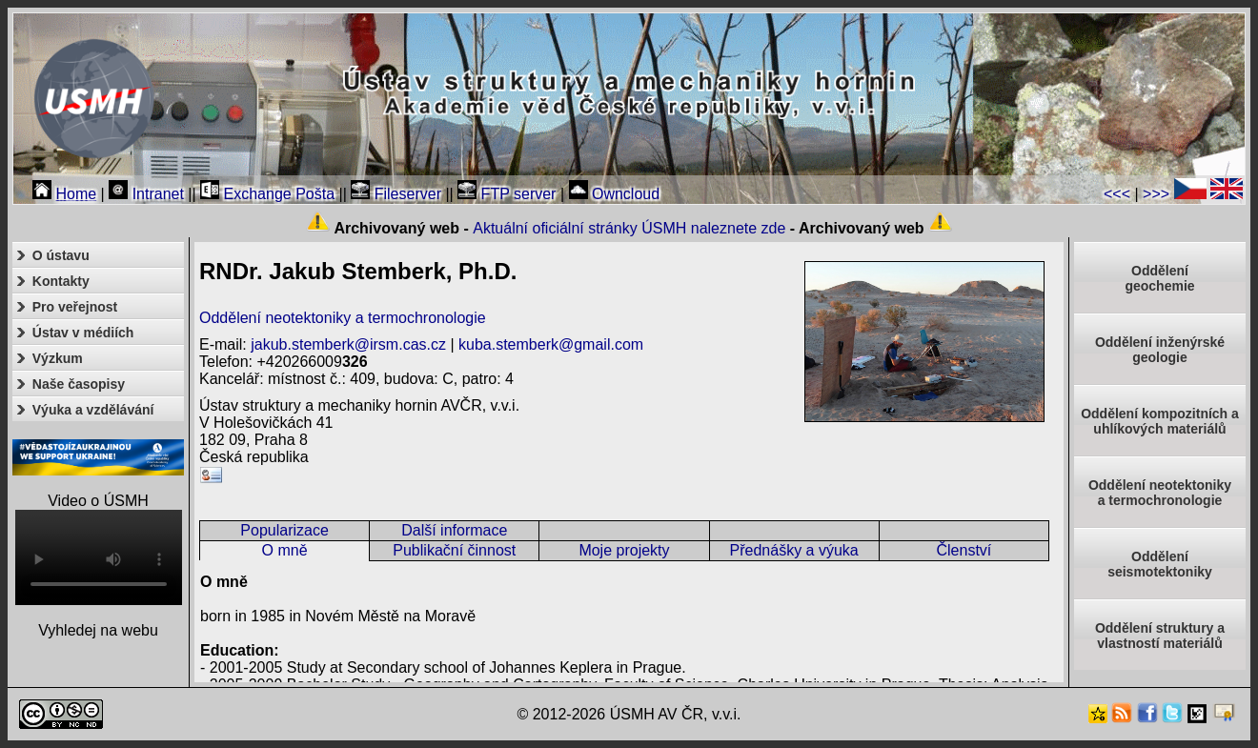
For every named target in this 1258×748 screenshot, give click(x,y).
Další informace (454, 530)
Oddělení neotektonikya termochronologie (1159, 492)
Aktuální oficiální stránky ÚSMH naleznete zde (629, 228)
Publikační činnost (454, 550)
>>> (1156, 194)
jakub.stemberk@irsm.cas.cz (348, 344)
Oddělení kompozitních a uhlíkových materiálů (1160, 421)
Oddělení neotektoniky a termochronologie (342, 318)
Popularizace (284, 530)
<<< (1117, 194)
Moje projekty (623, 550)
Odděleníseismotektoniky (1159, 564)
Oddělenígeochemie (1159, 278)
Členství (963, 550)
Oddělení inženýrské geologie (1160, 349)
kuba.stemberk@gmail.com (550, 344)
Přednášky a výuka (794, 550)
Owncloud (614, 194)
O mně (285, 550)
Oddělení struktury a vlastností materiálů (1160, 635)
